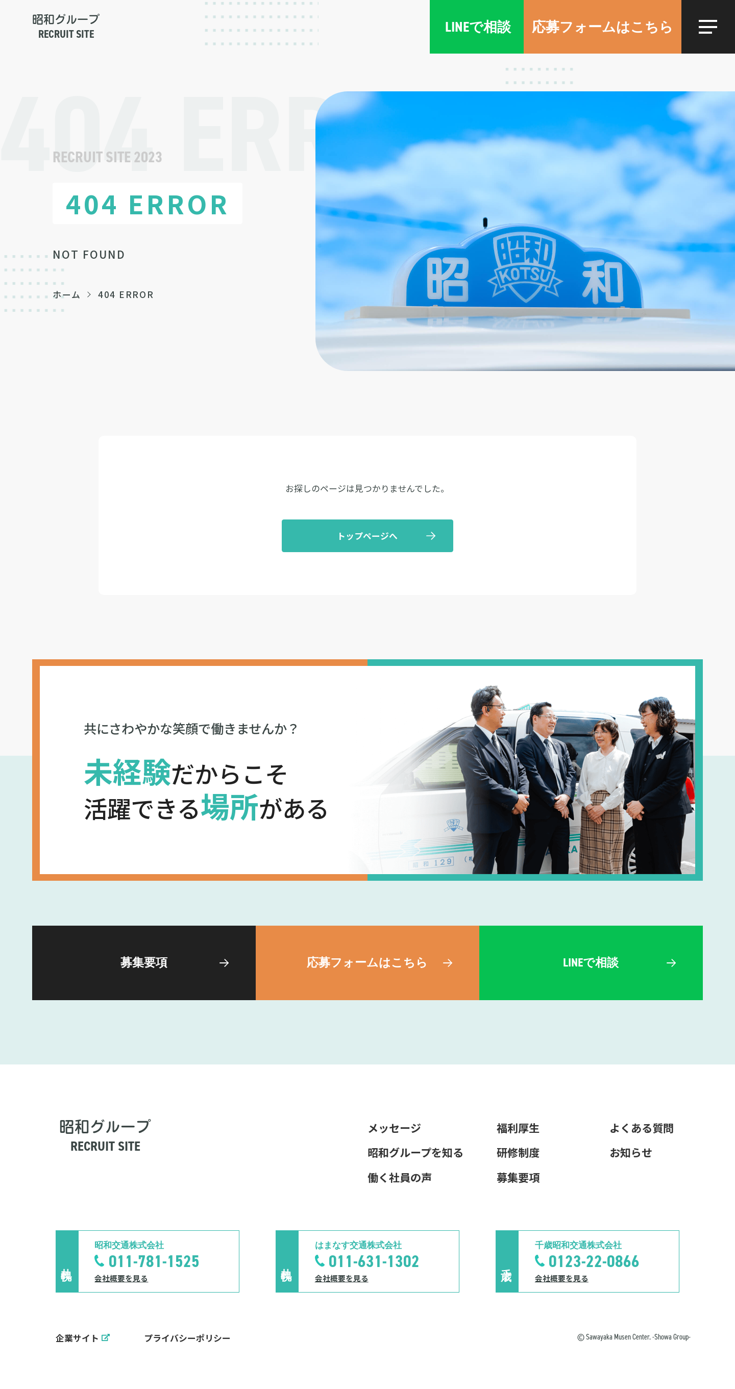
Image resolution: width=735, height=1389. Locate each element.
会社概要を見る (121, 1278)
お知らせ (630, 1152)
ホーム (67, 294)
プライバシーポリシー (187, 1337)
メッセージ (394, 1127)
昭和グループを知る (415, 1152)
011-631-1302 (374, 1261)
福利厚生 (518, 1127)
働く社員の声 (400, 1177)
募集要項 (518, 1177)
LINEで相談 (478, 26)
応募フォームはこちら (602, 26)
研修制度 (518, 1152)
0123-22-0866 (594, 1261)
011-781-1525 (154, 1261)
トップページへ (367, 535)
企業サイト (77, 1337)
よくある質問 (641, 1127)
